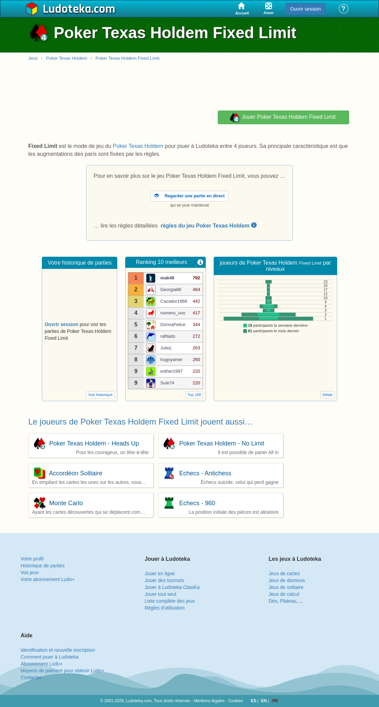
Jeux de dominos (287, 580)
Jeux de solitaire (286, 587)
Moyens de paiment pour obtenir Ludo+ (62, 670)
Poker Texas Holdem (66, 58)
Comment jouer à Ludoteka (50, 657)
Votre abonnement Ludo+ (48, 579)
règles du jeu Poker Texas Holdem (209, 226)
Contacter (31, 677)
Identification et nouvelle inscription (58, 650)
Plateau (288, 601)
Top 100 (194, 395)
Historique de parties (42, 565)
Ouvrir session (305, 9)
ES (254, 700)
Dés (273, 601)
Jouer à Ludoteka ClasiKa (172, 587)
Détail (327, 395)
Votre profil (32, 558)
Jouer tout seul (160, 594)
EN (264, 700)
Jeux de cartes (284, 573)
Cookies (235, 700)
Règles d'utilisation (165, 608)
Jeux (33, 58)
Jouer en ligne (160, 573)
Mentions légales (209, 700)
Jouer (282, 117)
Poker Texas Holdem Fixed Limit (127, 58)
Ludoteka (67, 9)
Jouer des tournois (164, 580)
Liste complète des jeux (170, 601)
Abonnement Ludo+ (42, 664)
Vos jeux (30, 572)
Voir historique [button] (100, 395)
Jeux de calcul (284, 594)
